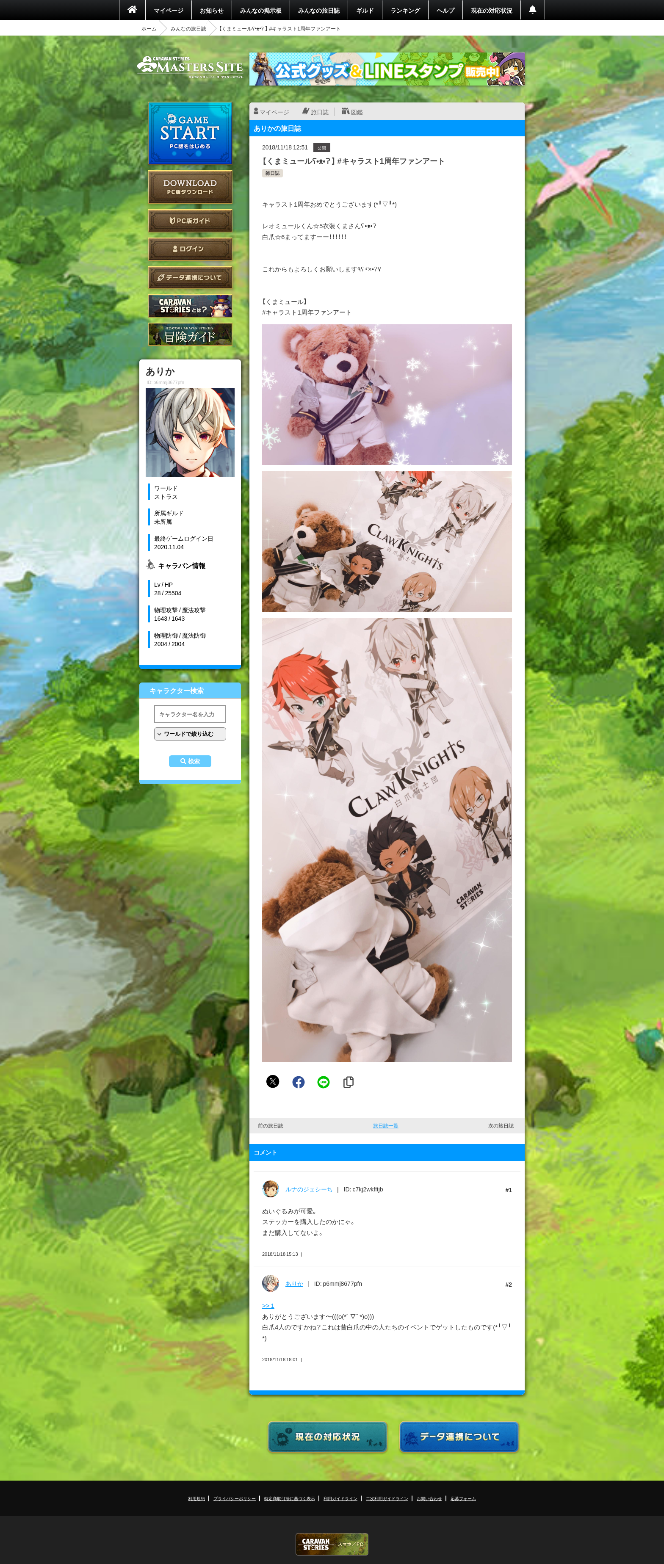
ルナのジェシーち (309, 1189)
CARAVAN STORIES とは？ (190, 306)
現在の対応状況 (491, 10)
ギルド (365, 10)
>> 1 (268, 1305)
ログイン (190, 249)
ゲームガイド (190, 334)
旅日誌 (320, 112)
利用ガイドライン (340, 1498)
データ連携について (190, 277)
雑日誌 (272, 173)
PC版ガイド (190, 220)
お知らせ (212, 10)
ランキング (405, 10)
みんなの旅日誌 (319, 10)
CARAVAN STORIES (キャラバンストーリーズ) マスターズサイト (190, 67)
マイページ (168, 10)
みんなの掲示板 (261, 10)
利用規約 (196, 1498)
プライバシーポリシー (234, 1498)
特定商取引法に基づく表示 (289, 1498)
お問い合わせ (429, 1498)
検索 (194, 761)
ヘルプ (445, 10)
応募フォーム (463, 1498)
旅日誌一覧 (385, 1125)
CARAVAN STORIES (332, 1544)
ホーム (149, 28)
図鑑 (357, 112)
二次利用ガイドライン (387, 1498)
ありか (294, 1283)
